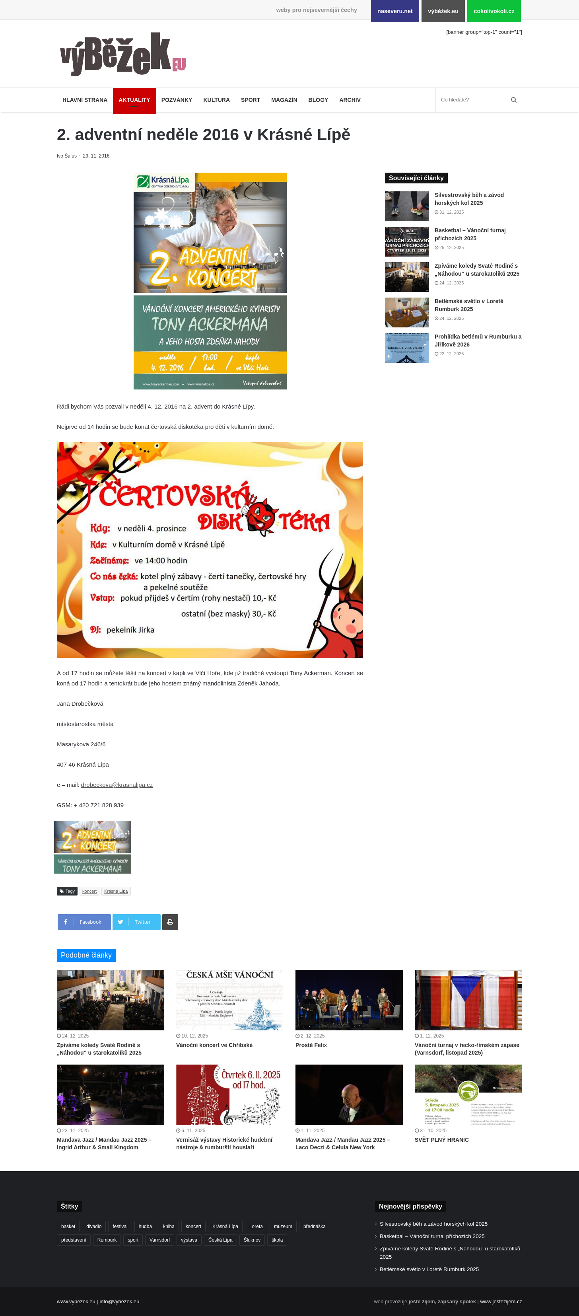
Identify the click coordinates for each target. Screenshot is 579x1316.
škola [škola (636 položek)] (277, 1240)
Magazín (284, 100)
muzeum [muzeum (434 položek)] (283, 1226)
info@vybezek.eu (119, 1301)
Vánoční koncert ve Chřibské (214, 1045)
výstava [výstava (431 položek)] (189, 1240)
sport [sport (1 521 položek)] (133, 1240)
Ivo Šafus (67, 156)
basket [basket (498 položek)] (68, 1226)
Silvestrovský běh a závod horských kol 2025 (434, 1224)
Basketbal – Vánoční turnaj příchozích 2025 (432, 1236)
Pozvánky (176, 100)
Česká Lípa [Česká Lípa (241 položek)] (220, 1240)
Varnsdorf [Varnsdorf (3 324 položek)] (160, 1240)
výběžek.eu (443, 11)
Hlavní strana (84, 100)
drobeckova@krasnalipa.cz (117, 784)
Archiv (350, 100)
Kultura (216, 100)
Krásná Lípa (116, 891)
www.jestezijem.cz (501, 1301)
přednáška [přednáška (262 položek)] (314, 1226)
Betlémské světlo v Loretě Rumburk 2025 (429, 1269)
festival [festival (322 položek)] (120, 1226)
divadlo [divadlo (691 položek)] (93, 1226)
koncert (89, 891)
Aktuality (134, 100)
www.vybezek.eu (76, 1301)
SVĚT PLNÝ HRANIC (442, 1140)
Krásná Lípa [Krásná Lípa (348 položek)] (225, 1226)
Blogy (318, 100)
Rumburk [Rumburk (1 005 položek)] (107, 1240)
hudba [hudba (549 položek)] (145, 1226)
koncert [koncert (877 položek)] (193, 1226)
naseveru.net (395, 11)
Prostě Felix (311, 1045)
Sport (250, 100)
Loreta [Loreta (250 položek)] (256, 1226)
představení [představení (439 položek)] (73, 1240)
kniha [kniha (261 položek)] (169, 1226)
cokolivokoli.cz (494, 11)
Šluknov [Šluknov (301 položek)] (252, 1240)
